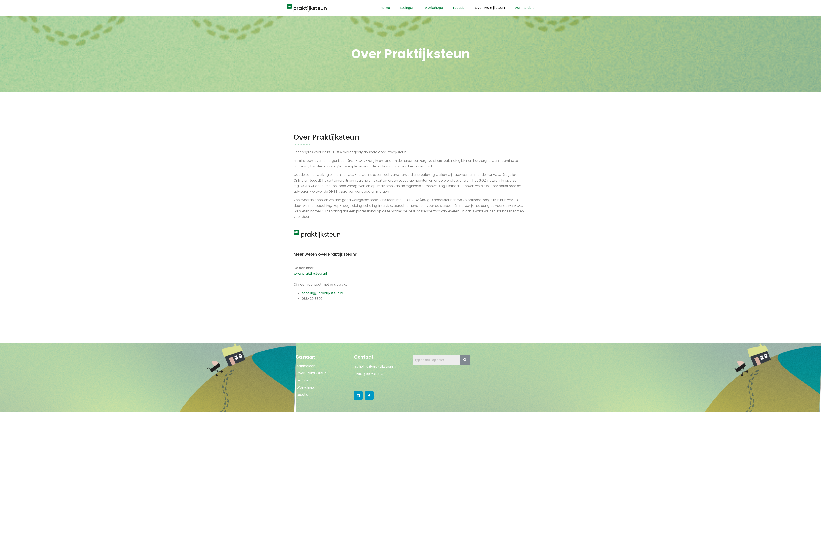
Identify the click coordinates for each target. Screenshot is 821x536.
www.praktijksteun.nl (310, 273)
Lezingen (407, 7)
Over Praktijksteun (490, 7)
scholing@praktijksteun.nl (322, 293)
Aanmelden (524, 7)
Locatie (459, 7)
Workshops (433, 7)
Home (385, 7)
